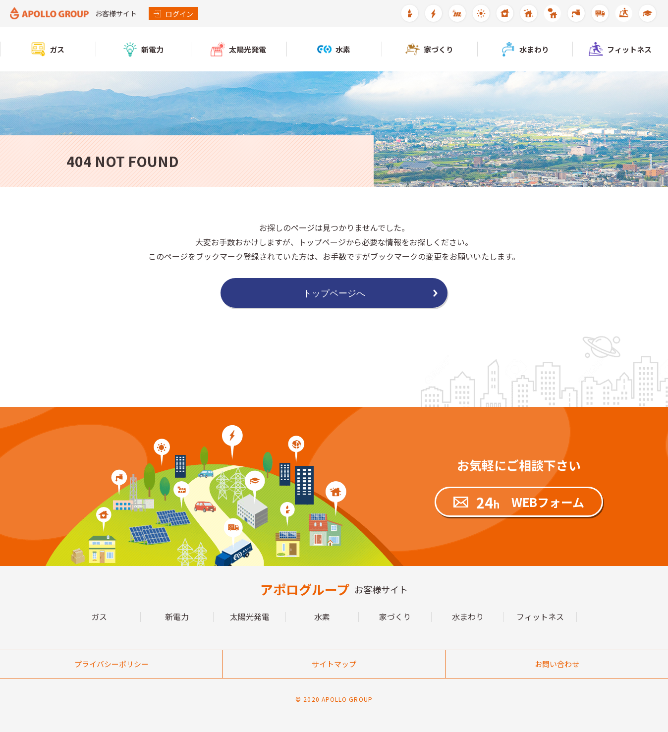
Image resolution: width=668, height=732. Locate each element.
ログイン (173, 14)
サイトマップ (334, 664)
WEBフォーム (530, 502)
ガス (99, 616)
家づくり (395, 616)
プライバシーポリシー (111, 664)
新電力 (177, 616)
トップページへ (334, 293)
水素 (322, 616)
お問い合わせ (557, 664)
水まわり (468, 616)
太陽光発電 (250, 616)
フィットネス (540, 616)
